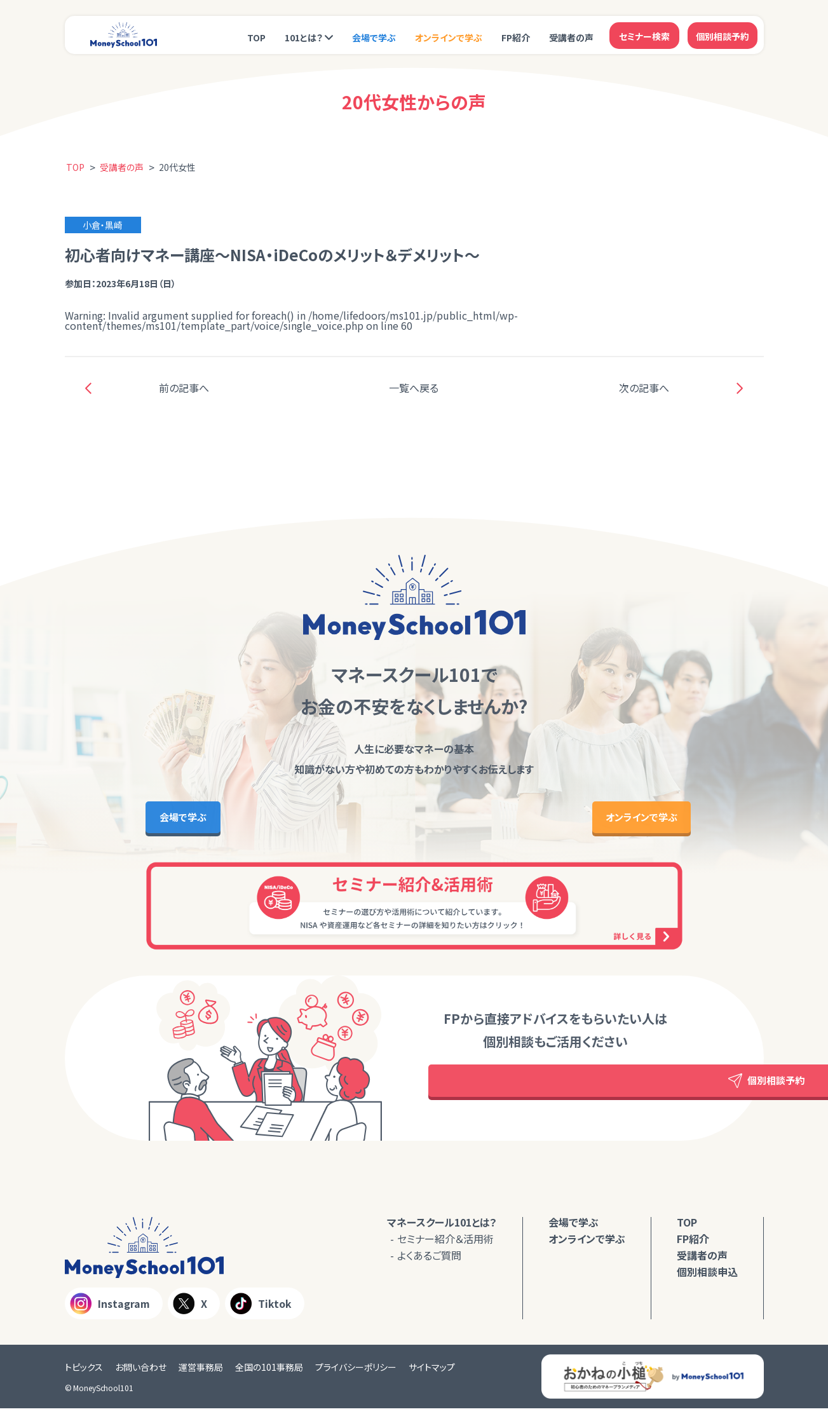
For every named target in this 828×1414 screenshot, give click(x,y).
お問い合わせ (140, 1372)
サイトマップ (432, 1372)
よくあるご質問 (429, 1261)
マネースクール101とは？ (442, 1228)
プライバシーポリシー (356, 1372)
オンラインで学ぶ (448, 36)
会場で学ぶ (374, 36)
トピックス (84, 1372)
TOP (256, 36)
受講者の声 (571, 36)
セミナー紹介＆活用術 (445, 1245)
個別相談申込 (707, 1278)
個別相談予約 (722, 35)
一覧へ (413, 388)
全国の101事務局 (269, 1372)
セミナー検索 (644, 35)
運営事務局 (201, 1372)
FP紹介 (515, 36)
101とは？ (304, 36)
